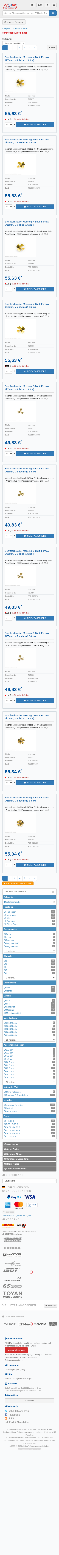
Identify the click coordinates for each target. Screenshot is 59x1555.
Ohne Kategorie (29, 1091)
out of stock (29, 1111)
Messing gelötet (29, 1013)
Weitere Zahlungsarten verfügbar (17, 1215)
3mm (29, 934)
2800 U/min (29, 1032)
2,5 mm (29, 1049)
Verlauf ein (50, 1306)
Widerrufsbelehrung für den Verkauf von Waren (30, 1343)
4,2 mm (29, 1059)
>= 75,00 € (29, 1136)
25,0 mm (29, 1068)
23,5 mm (29, 1065)
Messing (29, 1009)
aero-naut (29, 915)
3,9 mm (29, 1052)
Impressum (32, 1357)
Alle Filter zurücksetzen (29, 892)
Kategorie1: (14, 28)
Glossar (8, 1379)
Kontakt (23, 1357)
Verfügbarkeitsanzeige (22, 1379)
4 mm (29, 937)
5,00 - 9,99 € (29, 1124)
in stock (29, 1108)
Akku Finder (11, 1144)
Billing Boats (29, 924)
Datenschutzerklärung (14, 1360)
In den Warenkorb (35, 125)
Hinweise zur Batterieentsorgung (18, 1354)
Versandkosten (46, 1429)
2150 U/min (29, 1022)
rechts (29, 990)
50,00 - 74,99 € (29, 1133)
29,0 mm (29, 1077)
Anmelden (29, 1401)
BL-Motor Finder (13, 1154)
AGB (7, 1343)
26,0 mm (29, 1071)
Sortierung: (7, 39)
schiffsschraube (29, 901)
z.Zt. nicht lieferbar (20, 119)
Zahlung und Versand (42, 1354)
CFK (29, 1000)
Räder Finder (11, 1164)
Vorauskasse (8, 1212)
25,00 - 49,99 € (29, 1130)
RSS (11, 1418)
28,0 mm (29, 1074)
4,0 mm (29, 1055)
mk (29, 917)
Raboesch (29, 911)
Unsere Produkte (13, 22)
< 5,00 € (29, 1121)
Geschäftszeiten (11, 1357)
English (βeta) (19, 1370)
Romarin (29, 921)
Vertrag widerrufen (16, 1350)
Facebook (14, 1414)
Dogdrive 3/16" (29, 946)
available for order (29, 1105)
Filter (52, 47)
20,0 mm (29, 1062)
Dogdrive (29, 940)
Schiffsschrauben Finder (17, 1159)
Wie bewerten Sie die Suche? (18, 883)
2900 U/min (29, 1035)
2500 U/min (29, 1029)
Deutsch (8, 1370)
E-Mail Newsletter (19, 1422)
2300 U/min (29, 1026)
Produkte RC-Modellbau (29, 1095)
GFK (29, 1003)
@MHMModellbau (19, 1411)
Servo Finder (11, 1149)
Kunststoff (29, 1006)
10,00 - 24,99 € (29, 1127)
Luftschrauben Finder (15, 1169)
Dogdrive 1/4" (29, 943)
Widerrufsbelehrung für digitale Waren (21, 1346)
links (29, 987)
